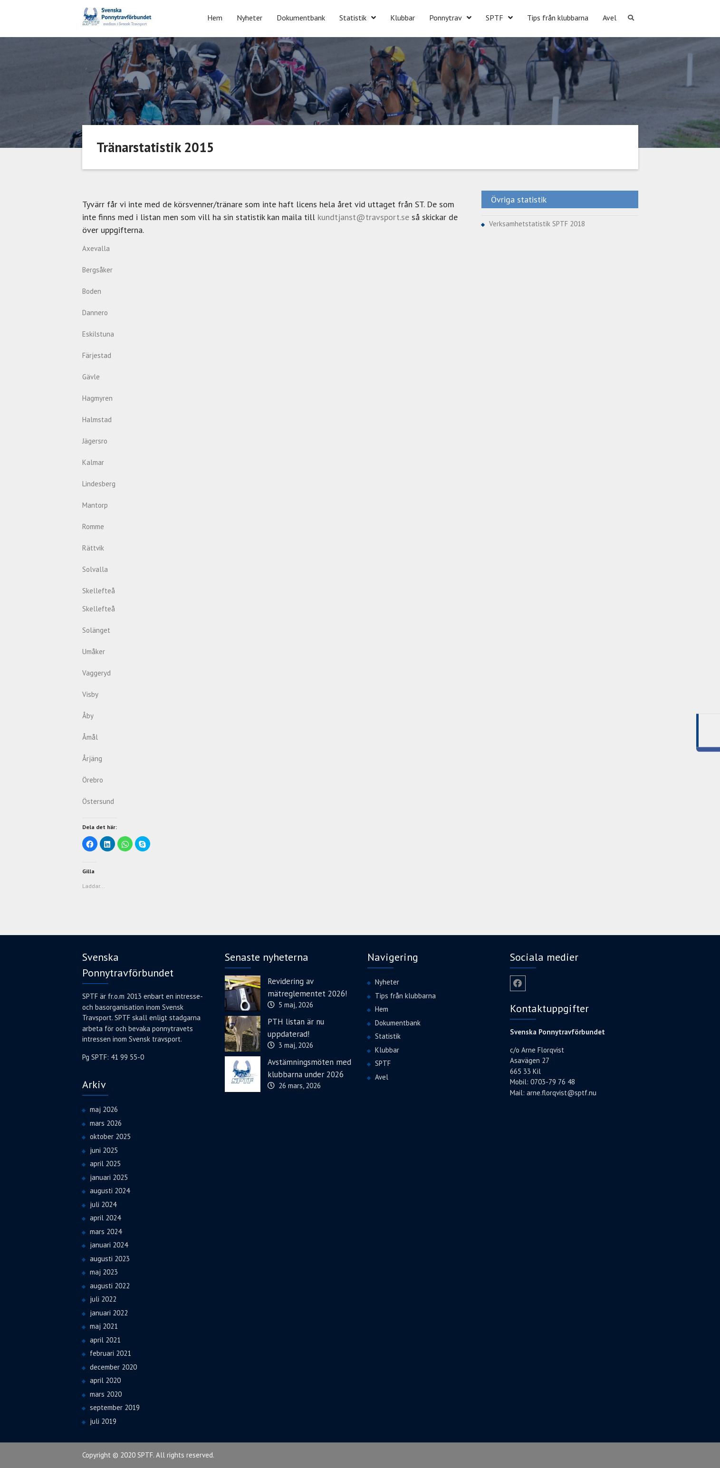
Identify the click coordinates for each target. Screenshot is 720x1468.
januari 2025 (109, 1177)
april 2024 (105, 1217)
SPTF (494, 17)
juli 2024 (103, 1204)
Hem (214, 17)
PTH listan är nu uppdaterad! (296, 1027)
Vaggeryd (96, 672)
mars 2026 (106, 1123)
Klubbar (402, 17)
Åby (88, 715)
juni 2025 (104, 1150)
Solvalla (95, 569)
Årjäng (92, 758)
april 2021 (105, 1339)
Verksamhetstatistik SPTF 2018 (537, 223)
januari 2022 (109, 1312)
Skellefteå (98, 608)
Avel (609, 17)
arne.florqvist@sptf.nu (561, 1092)
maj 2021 (104, 1326)
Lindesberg (98, 483)
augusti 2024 (110, 1190)
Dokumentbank (301, 17)
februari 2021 (110, 1353)
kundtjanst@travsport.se (363, 217)
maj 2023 (104, 1271)
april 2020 (105, 1380)
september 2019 (115, 1407)
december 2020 (113, 1366)
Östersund (98, 801)
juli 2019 (103, 1421)
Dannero (95, 312)
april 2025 (105, 1163)
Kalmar (93, 462)
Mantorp (95, 505)
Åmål (90, 737)
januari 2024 (109, 1244)
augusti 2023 (110, 1258)
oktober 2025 (110, 1136)
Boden (91, 291)
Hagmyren (97, 398)
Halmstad (97, 419)
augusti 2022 (110, 1285)
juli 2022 (103, 1299)
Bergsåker (97, 269)
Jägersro (94, 440)
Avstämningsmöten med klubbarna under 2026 (309, 1068)
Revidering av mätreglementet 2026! (307, 987)
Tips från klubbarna (557, 17)
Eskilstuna (98, 333)
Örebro (92, 779)
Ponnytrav (445, 17)
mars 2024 (106, 1231)
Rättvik (93, 547)
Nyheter (249, 17)
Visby (90, 694)
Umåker (93, 651)
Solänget (96, 630)
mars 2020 (106, 1394)
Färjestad (96, 355)
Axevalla (96, 248)
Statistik (352, 17)
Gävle (91, 376)
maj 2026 (104, 1109)
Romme (93, 526)
